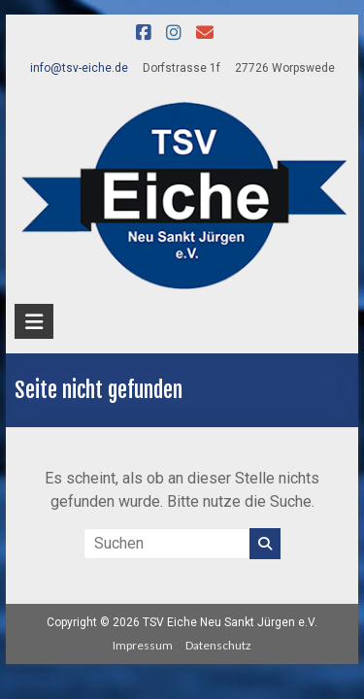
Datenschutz (218, 645)
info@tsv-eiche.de (79, 68)
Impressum (143, 645)
